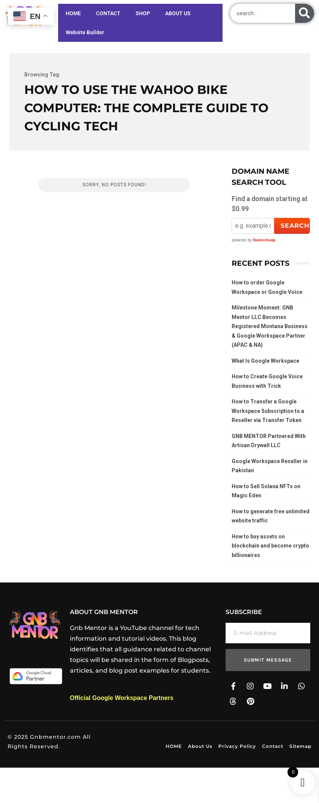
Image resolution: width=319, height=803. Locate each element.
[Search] (304, 13)
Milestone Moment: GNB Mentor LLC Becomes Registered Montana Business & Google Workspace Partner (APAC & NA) (270, 326)
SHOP (143, 13)
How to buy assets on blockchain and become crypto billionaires (270, 545)
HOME (73, 13)
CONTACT (108, 13)
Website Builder (208, 22)
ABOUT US (174, 22)
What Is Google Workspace (265, 361)
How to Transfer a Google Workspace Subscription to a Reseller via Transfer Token (268, 410)
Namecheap (264, 240)
